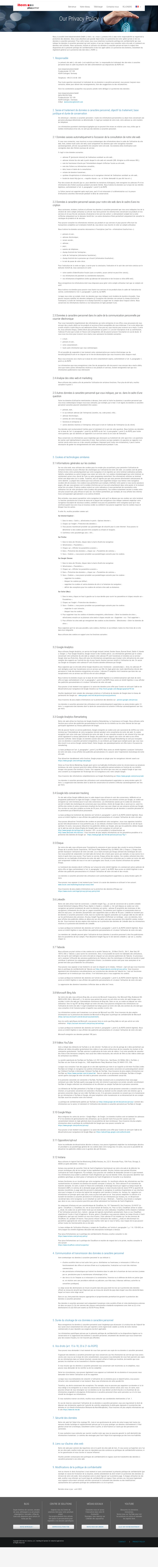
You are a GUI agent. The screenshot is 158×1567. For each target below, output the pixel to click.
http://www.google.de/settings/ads (71, 830)
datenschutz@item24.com (73, 102)
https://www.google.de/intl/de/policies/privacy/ (116, 1102)
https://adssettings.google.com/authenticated (113, 1132)
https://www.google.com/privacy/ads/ (130, 776)
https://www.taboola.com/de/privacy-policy (111, 969)
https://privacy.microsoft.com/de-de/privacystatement (78, 1017)
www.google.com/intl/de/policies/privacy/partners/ (97, 695)
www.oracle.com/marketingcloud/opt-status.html (76, 885)
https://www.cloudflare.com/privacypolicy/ (73, 1245)
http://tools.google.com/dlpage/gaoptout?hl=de (116, 689)
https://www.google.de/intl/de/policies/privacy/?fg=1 (106, 835)
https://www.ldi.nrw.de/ (71, 1410)
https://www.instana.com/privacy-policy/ (73, 1236)
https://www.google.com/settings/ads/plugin (74, 761)
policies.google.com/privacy (127, 700)
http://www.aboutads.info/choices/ (70, 832)
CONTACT (122, 1542)
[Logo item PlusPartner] (28, 5)
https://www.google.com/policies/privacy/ (73, 1125)
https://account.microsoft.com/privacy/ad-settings (85, 1023)
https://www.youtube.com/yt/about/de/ (81, 1073)
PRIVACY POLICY (139, 1542)
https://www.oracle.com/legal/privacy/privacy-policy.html (79, 891)
